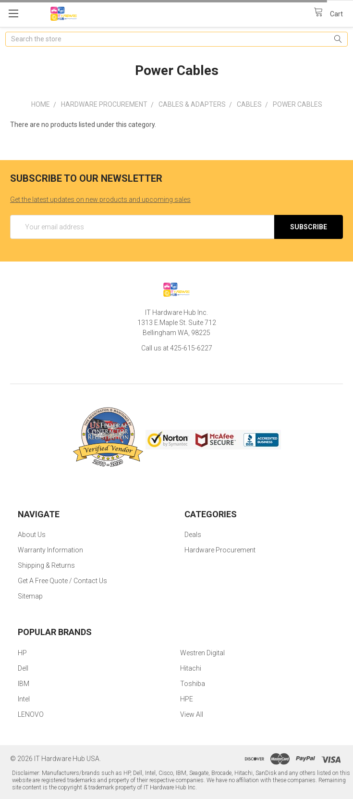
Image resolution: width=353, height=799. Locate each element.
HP (22, 653)
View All (191, 714)
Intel (24, 699)
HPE (186, 699)
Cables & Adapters (192, 104)
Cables (249, 104)
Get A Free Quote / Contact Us (62, 581)
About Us (32, 534)
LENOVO (31, 714)
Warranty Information (50, 550)
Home (40, 104)
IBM (23, 683)
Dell (23, 668)
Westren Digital (202, 653)
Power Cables (297, 104)
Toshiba (192, 683)
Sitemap (30, 596)
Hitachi (190, 668)
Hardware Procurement (104, 104)
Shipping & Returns (46, 565)
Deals (192, 534)
